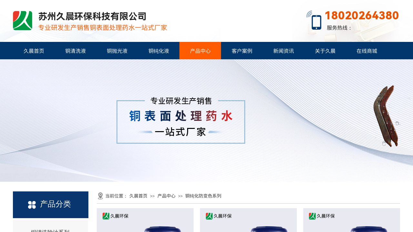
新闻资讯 (283, 50)
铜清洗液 (75, 50)
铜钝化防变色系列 (203, 195)
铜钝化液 (158, 50)
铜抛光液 (117, 50)
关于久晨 (325, 50)
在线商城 (367, 50)
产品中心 (200, 50)
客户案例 (242, 50)
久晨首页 (34, 50)
